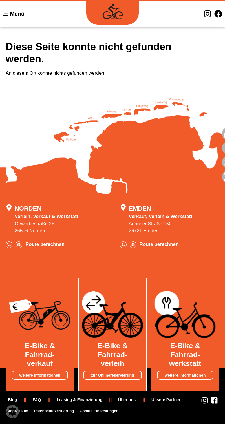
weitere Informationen (39, 375)
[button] (12, 411)
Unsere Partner (165, 400)
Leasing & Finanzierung (79, 400)
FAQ (37, 400)
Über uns (127, 400)
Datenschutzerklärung (54, 411)
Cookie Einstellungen (99, 411)
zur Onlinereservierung (112, 375)
